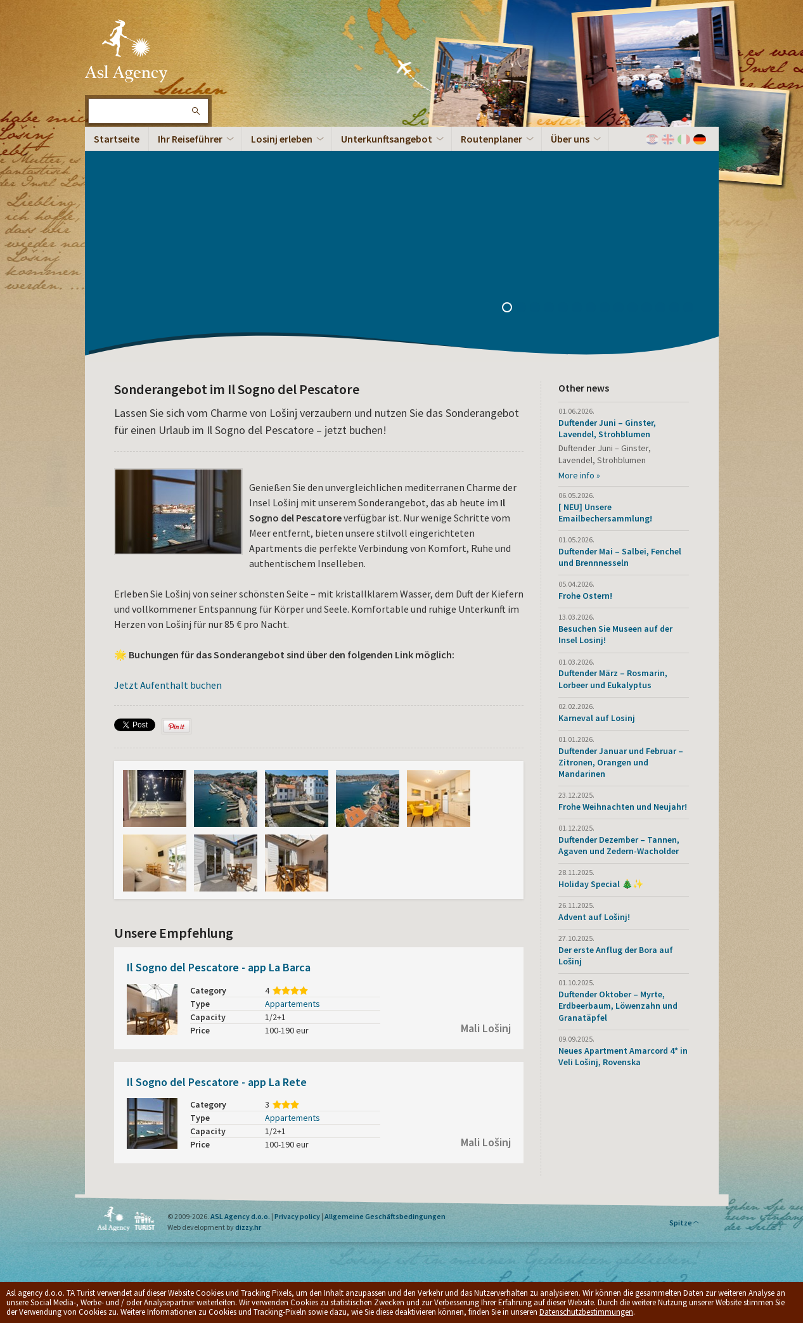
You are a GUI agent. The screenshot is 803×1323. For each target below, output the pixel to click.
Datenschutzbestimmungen (586, 1312)
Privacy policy (297, 1216)
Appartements (292, 1003)
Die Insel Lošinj (126, 50)
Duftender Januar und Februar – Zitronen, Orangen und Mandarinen (620, 762)
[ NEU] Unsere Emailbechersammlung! (605, 512)
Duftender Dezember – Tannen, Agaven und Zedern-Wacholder (618, 845)
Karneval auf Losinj (596, 718)
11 (651, 308)
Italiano (684, 139)
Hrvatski (652, 139)
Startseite (116, 138)
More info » (579, 475)
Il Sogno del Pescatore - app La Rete (217, 1082)
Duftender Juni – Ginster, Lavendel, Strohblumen (607, 428)
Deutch (699, 139)
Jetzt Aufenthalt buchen (168, 685)
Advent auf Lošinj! (594, 917)
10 (637, 308)
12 (664, 308)
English (668, 139)
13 (678, 308)
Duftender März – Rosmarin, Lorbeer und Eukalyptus (612, 678)
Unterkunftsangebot (386, 138)
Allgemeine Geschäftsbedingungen (385, 1216)
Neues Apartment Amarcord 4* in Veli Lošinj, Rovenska (623, 1056)
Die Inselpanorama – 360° (165, 279)
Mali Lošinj (486, 1028)
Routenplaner (491, 138)
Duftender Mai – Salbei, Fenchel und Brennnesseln (619, 557)
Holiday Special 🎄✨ (600, 884)
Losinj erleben (281, 138)
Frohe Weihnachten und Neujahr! (622, 806)
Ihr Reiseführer (190, 138)
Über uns (570, 138)
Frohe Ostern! (585, 595)
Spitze (684, 1222)
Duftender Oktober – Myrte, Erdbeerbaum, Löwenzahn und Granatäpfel (618, 1005)
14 (692, 308)
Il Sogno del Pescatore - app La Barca (219, 967)
